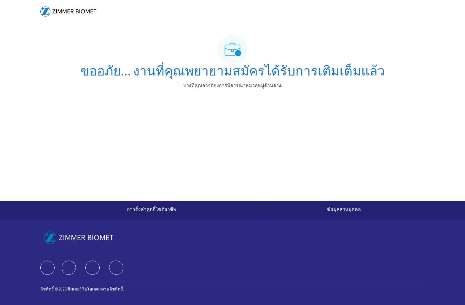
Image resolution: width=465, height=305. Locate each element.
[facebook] (47, 268)
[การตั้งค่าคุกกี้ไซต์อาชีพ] (151, 210)
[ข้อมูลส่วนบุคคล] (344, 210)
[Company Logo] (68, 12)
